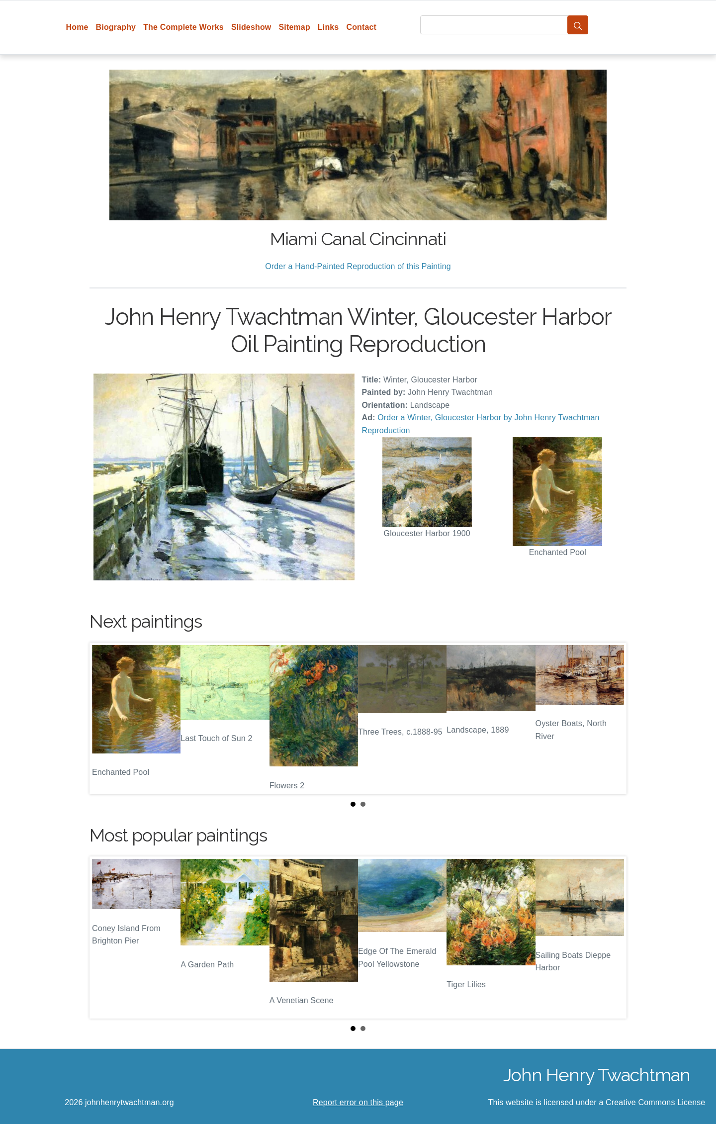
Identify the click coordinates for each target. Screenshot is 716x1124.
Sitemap (294, 27)
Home (77, 27)
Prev (105, 719)
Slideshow (251, 27)
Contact (361, 27)
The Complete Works (183, 27)
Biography (116, 27)
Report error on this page (358, 1102)
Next (611, 719)
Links (328, 27)
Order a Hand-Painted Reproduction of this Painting (358, 266)
